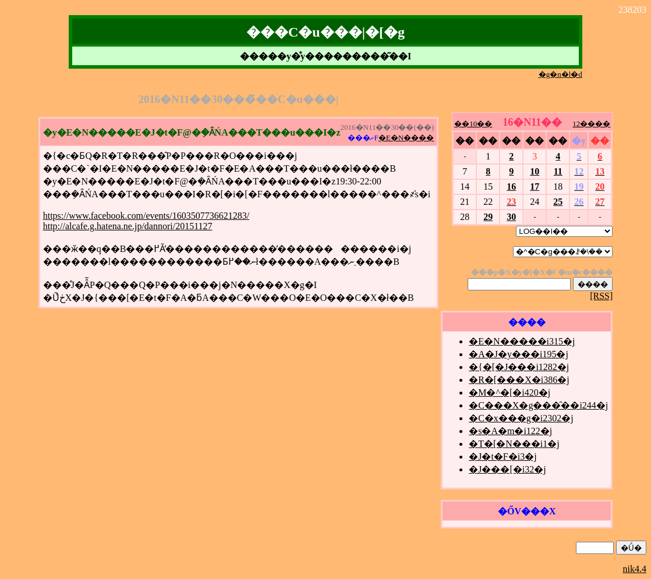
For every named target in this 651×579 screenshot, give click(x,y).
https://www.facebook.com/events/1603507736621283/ (146, 216)
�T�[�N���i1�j (514, 444)
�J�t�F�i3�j (502, 456)
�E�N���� (406, 137)
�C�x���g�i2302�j (521, 418)
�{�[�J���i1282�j (519, 367)
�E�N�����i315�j (522, 341)
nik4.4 (634, 569)
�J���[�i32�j (507, 469)
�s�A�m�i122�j (510, 431)
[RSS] (601, 296)
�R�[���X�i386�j (519, 380)
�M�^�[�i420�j (509, 392)
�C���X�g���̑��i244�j (538, 405)
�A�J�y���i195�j (518, 354)
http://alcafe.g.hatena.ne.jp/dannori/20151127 (128, 226)
